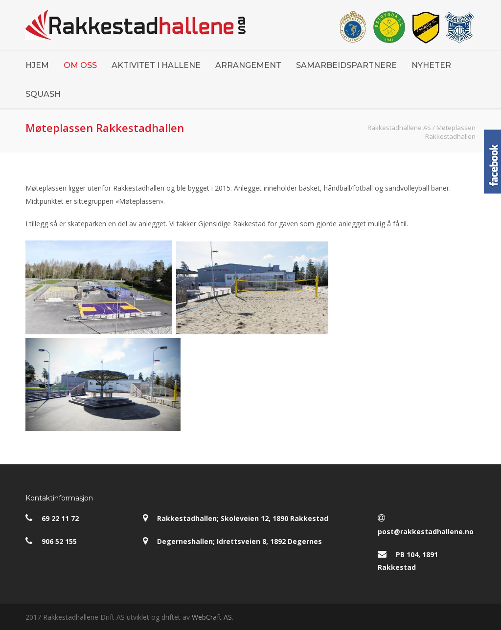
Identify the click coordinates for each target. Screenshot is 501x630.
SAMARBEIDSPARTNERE (346, 65)
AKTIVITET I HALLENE (156, 65)
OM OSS (80, 65)
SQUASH (43, 94)
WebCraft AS (212, 617)
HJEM (37, 65)
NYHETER (431, 65)
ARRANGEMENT (248, 65)
